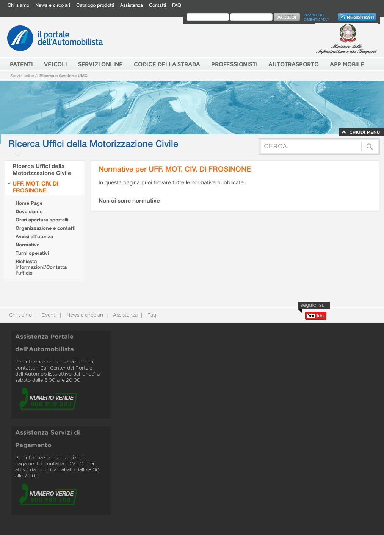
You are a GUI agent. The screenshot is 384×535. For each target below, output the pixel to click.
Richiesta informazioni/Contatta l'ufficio (41, 267)
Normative (27, 245)
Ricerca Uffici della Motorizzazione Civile (42, 169)
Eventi (48, 315)
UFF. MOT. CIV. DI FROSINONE (35, 186)
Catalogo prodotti (95, 5)
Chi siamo (18, 5)
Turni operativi (32, 253)
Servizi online (22, 75)
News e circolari (52, 5)
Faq (151, 315)
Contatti (157, 5)
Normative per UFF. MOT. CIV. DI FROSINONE (175, 168)
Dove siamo (29, 211)
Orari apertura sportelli (42, 220)
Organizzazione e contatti (45, 228)
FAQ (176, 5)
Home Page (29, 203)
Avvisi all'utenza (34, 236)
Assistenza (131, 5)
